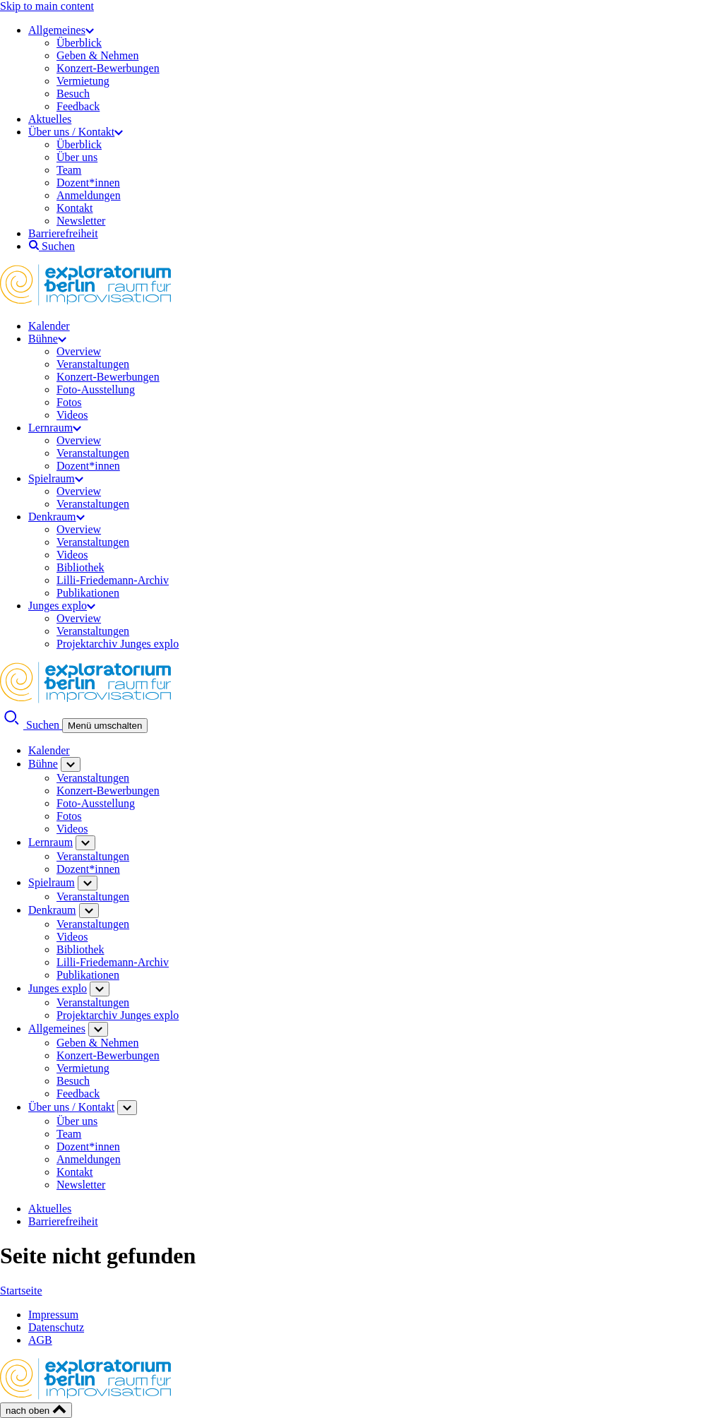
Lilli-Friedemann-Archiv (112, 580)
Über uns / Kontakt (75, 132)
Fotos (69, 402)
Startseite (21, 1291)
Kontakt (74, 208)
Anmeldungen (88, 195)
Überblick (79, 43)
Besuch (73, 94)
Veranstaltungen (92, 364)
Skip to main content (47, 6)
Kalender (49, 326)
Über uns (76, 157)
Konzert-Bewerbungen (108, 68)
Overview (78, 351)
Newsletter (80, 221)
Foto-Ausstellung (95, 389)
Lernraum (54, 428)
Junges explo (61, 606)
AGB (40, 1340)
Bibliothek (80, 567)
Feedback (78, 106)
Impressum (53, 1315)
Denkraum (56, 517)
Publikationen (87, 593)
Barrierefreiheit (63, 233)
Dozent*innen (88, 183)
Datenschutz (56, 1327)
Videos (72, 415)
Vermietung (82, 81)
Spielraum (55, 478)
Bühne (47, 339)
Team (68, 170)
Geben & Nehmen (97, 55)
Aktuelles (49, 119)
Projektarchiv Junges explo (117, 644)
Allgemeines (61, 30)
